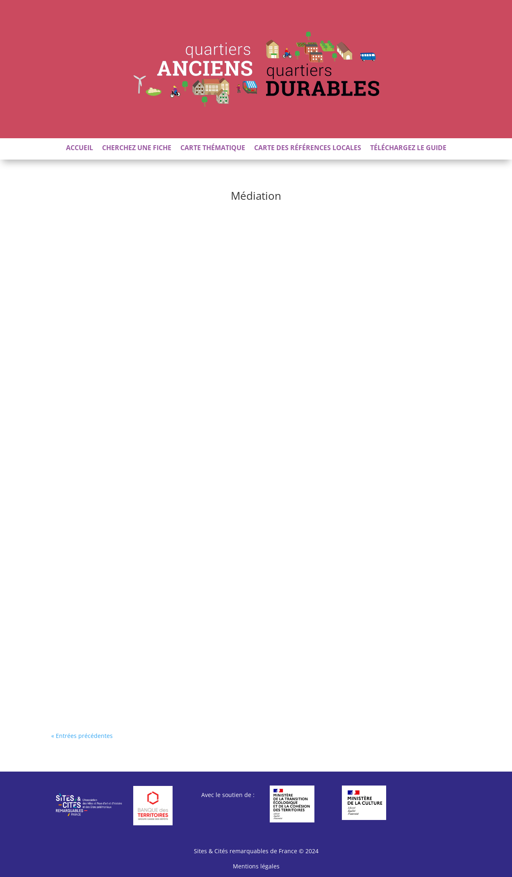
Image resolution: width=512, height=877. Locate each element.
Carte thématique (212, 148)
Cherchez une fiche (136, 148)
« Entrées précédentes (82, 736)
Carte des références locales (307, 148)
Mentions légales (256, 866)
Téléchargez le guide (408, 148)
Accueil (79, 148)
